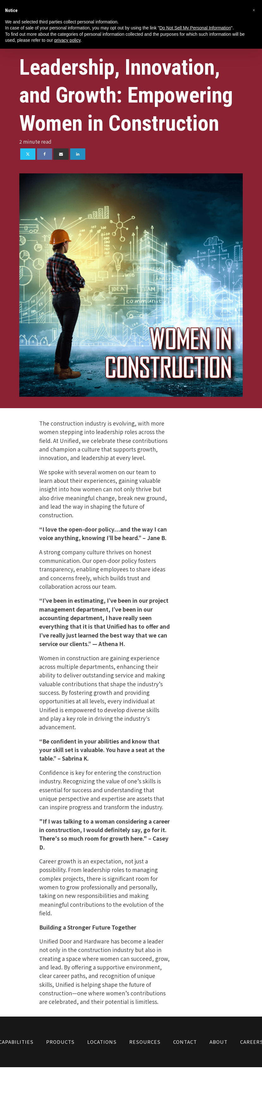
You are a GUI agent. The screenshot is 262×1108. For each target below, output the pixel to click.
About (219, 1041)
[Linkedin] (77, 154)
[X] (27, 154)
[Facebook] (44, 154)
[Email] (61, 154)
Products (60, 1041)
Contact (185, 1041)
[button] (254, 10)
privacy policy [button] (67, 40)
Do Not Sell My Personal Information (195, 27)
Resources (145, 1041)
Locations (102, 1041)
